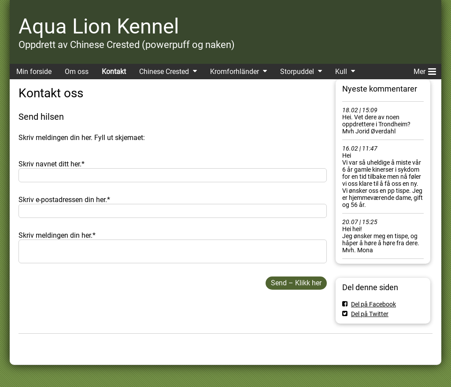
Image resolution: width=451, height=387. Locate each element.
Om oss (77, 71)
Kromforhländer (234, 71)
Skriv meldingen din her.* (57, 235)
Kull (341, 71)
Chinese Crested (164, 71)
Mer (425, 70)
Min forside (34, 71)
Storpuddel (297, 71)
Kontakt (114, 71)
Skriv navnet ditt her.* (51, 164)
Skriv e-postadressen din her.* (64, 199)
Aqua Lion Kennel (98, 26)
